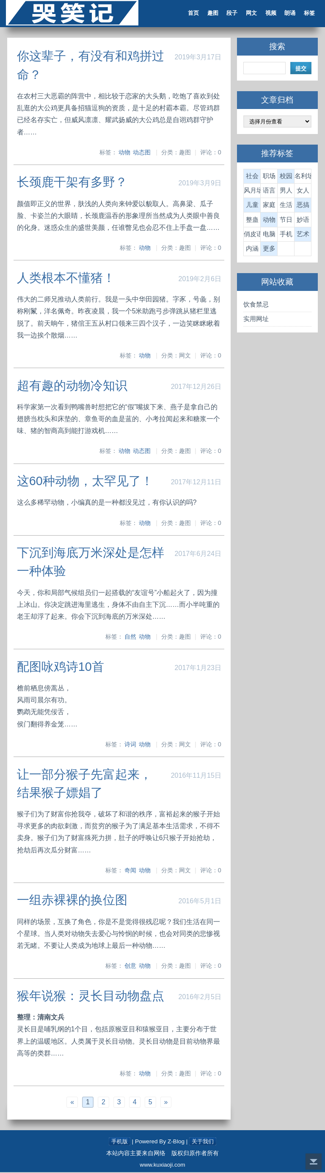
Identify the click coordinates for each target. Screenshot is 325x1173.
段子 (229, 14)
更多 (268, 249)
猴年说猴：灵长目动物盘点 (91, 996)
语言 (268, 191)
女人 (302, 191)
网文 (248, 14)
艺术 (302, 235)
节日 (285, 220)
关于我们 (203, 1142)
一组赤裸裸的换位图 (73, 901)
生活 (285, 205)
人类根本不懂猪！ (67, 278)
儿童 (251, 205)
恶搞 (302, 205)
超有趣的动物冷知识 (73, 386)
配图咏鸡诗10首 (61, 667)
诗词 (130, 745)
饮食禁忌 (255, 305)
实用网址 (255, 320)
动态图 (142, 153)
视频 (268, 14)
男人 (285, 191)
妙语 (302, 220)
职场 (268, 177)
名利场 (302, 177)
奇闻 (130, 871)
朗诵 (287, 14)
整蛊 (251, 220)
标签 (307, 14)
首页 (190, 14)
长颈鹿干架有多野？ (73, 183)
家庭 (268, 205)
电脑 (268, 235)
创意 (130, 966)
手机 (285, 235)
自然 (130, 637)
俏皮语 (251, 235)
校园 (285, 177)
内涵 (251, 249)
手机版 (118, 1142)
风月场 (251, 191)
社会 (251, 177)
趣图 (209, 14)
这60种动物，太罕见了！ (86, 482)
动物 (124, 153)
